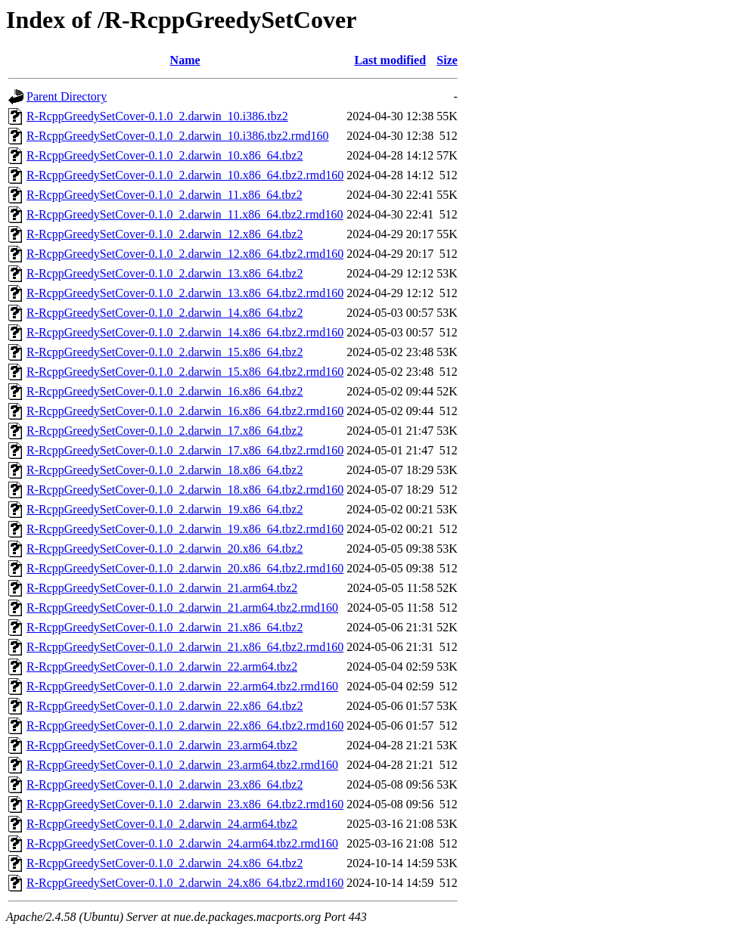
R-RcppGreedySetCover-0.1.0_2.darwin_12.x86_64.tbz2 (164, 234)
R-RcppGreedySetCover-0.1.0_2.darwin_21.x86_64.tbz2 (164, 627)
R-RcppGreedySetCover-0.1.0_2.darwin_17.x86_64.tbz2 (164, 430)
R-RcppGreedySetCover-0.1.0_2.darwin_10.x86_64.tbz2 (164, 155)
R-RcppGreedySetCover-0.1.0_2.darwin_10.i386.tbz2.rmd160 (177, 135)
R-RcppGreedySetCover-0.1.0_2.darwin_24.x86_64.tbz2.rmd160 (184, 882)
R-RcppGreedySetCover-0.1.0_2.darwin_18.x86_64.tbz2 (164, 469)
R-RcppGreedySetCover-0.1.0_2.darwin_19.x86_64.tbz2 (164, 509)
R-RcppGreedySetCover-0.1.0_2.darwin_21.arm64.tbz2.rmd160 (182, 607)
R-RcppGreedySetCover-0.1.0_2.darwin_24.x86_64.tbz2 (164, 863)
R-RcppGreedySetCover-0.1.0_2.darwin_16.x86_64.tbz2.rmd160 (184, 411)
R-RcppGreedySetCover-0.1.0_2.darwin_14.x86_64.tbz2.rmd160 (184, 332)
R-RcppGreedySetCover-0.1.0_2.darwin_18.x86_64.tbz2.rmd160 (184, 489)
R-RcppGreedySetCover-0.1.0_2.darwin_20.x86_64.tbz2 (164, 548)
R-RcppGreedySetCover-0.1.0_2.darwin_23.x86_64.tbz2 (164, 784)
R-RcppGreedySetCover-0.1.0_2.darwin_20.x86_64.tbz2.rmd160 (184, 568)
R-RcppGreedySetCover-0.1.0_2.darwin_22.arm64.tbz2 (161, 666)
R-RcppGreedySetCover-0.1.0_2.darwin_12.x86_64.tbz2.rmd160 (184, 253)
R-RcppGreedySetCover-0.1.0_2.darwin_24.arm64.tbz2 (161, 823)
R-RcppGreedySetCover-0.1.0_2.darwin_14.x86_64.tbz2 (164, 312)
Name (185, 60)
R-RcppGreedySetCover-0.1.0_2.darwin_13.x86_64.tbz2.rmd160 (184, 293)
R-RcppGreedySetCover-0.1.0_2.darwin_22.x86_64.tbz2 (164, 705)
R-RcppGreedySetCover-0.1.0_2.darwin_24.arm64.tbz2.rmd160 (182, 843)
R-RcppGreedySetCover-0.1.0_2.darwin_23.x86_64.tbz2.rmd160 (184, 804)
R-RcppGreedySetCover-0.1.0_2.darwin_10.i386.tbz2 (157, 116)
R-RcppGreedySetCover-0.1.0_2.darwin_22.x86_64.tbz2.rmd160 (184, 725)
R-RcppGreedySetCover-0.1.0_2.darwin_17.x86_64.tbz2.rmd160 (184, 450)
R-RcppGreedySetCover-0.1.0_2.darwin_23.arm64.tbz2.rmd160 (182, 764)
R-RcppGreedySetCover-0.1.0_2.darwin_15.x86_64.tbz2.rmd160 (184, 371)
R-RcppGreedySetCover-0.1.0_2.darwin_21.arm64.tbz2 (161, 587)
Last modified (390, 60)
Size (447, 60)
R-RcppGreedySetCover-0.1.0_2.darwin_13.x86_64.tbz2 (164, 273)
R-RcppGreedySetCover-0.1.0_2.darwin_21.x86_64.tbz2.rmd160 (184, 646)
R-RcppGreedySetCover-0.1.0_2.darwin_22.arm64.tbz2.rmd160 (182, 686)
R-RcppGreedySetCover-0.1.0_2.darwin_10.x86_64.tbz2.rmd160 (184, 175)
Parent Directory (66, 96)
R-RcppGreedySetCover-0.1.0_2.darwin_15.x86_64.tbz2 (164, 352)
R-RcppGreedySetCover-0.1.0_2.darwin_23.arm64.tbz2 (161, 745)
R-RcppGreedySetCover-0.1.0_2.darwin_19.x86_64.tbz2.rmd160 (184, 528)
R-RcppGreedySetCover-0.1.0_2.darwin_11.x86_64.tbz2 (164, 194)
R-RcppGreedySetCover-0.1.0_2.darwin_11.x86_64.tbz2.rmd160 (184, 214)
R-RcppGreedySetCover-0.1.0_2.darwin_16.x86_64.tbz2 (164, 391)
